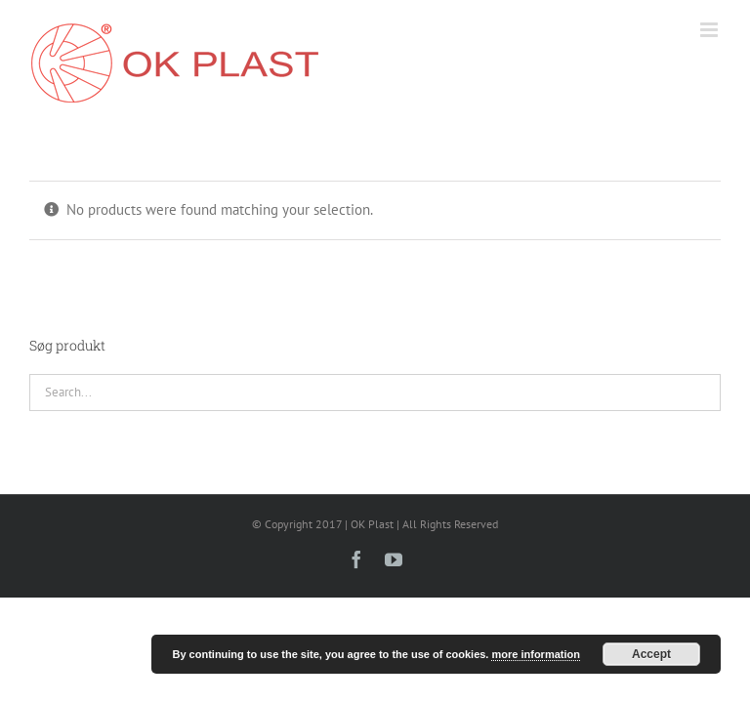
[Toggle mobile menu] (710, 30)
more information (535, 654)
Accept (651, 654)
